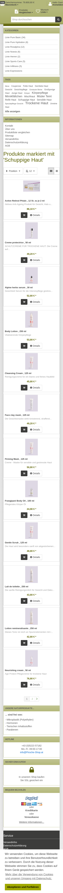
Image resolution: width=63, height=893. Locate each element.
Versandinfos (12, 139)
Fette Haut (28, 86)
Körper (27, 93)
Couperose (16, 86)
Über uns (10, 129)
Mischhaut (29, 96)
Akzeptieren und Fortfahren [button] (23, 887)
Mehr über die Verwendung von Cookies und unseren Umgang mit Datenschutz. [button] (29, 876)
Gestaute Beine (35, 90)
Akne (7, 86)
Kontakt (9, 125)
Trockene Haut (36, 103)
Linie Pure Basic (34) (15, 37)
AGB (7, 145)
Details (35, 215)
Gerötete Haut (41, 86)
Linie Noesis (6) (12, 51)
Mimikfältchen (13, 96)
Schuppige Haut (26, 99)
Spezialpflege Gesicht (14, 104)
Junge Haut (16, 93)
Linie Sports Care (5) (15, 61)
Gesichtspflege (20, 89)
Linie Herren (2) (12, 56)
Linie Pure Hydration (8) (16, 42)
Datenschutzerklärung (16, 142)
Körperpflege (40, 92)
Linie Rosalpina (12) (15, 47)
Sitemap (9, 135)
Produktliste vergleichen (17, 132)
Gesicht (8, 89)
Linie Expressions (13, 71)
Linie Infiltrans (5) (13, 66)
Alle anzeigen (12, 111)
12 (30, 171)
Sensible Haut (44, 99)
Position (13, 171)
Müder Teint (44, 96)
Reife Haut (10, 99)
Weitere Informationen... (31, 822)
